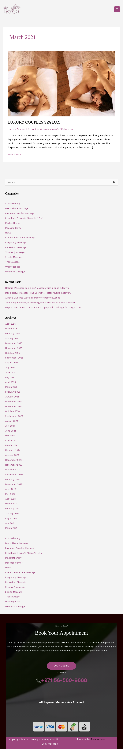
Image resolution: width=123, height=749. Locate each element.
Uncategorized (12, 266)
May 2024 (10, 435)
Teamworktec (98, 739)
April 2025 (10, 382)
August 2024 (11, 421)
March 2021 (11, 528)
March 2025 (11, 387)
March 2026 (11, 328)
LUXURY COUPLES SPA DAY (34, 122)
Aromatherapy (12, 203)
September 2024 (14, 416)
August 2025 (11, 362)
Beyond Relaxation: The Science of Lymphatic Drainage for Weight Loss (43, 307)
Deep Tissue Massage (17, 208)
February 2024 (12, 450)
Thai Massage (12, 262)
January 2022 (12, 513)
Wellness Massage (15, 271)
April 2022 (10, 498)
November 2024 (13, 406)
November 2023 (13, 465)
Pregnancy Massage (15, 242)
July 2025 (10, 367)
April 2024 (10, 440)
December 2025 (13, 343)
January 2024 (12, 455)
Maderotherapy (13, 223)
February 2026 (12, 333)
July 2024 (10, 426)
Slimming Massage (15, 252)
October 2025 (12, 353)
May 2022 (10, 494)
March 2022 (11, 503)
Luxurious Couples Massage (44, 129)
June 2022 (10, 489)
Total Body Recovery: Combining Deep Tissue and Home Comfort (40, 302)
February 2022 (12, 508)
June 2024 (10, 430)
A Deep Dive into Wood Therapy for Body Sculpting (32, 297)
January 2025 (12, 396)
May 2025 (10, 377)
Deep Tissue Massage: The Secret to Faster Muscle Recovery (38, 293)
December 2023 (13, 460)
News (8, 232)
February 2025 (12, 391)
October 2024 (12, 411)
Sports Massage (13, 257)
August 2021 (11, 518)
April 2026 (10, 324)
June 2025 (10, 372)
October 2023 (12, 469)
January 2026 (12, 338)
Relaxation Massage (15, 247)
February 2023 (12, 479)
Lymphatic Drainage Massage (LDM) (24, 218)
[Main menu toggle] (117, 9)
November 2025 (13, 348)
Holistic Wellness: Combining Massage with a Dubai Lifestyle (37, 288)
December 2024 (13, 401)
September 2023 (14, 474)
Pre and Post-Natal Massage (20, 237)
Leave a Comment (17, 129)
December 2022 (13, 484)
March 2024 (11, 445)
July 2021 (10, 523)
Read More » (14, 154)
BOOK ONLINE (61, 665)
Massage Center (13, 228)
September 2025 (14, 357)
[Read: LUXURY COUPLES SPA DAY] (61, 83)
